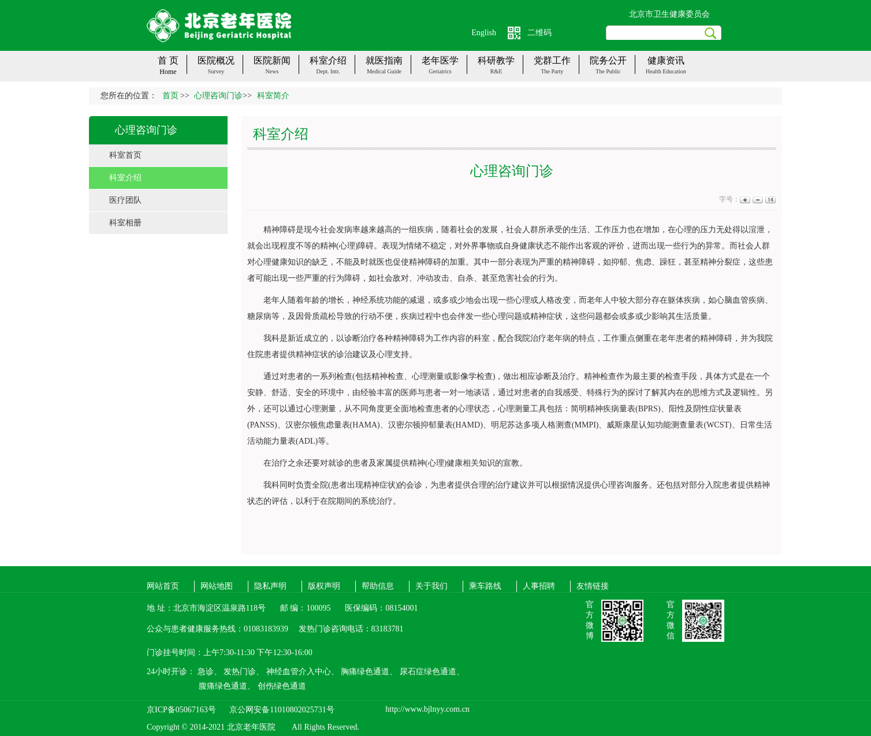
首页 (170, 95)
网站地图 (216, 586)
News (272, 71)
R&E (496, 71)
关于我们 (431, 586)
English (483, 32)
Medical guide (384, 71)
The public (608, 71)
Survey (216, 71)
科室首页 (125, 155)
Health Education (666, 71)
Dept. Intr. (328, 71)
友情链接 (592, 586)
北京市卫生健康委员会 (669, 14)
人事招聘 (539, 586)
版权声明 (324, 586)
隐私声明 (270, 586)
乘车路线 (485, 586)
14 (769, 199)
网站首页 (163, 586)
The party (552, 71)
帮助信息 (378, 586)
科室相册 (125, 222)
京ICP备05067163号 (181, 709)
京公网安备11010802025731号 (281, 709)
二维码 (539, 32)
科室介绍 (125, 177)
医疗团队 (125, 200)
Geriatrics (440, 71)
